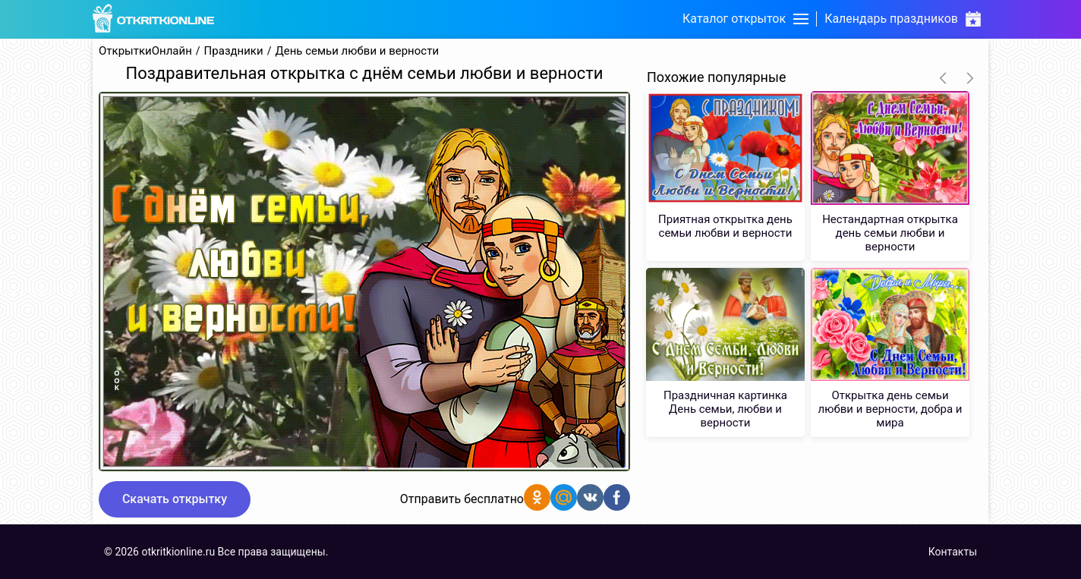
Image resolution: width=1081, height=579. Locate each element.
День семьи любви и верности (357, 51)
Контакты (952, 552)
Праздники (233, 51)
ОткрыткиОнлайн (145, 51)
